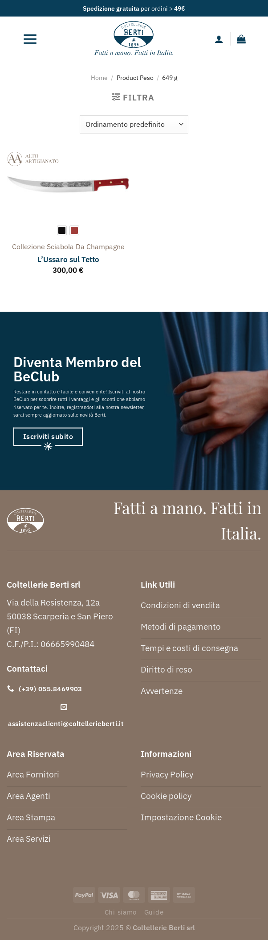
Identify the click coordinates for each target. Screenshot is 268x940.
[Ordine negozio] (134, 124)
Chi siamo (121, 912)
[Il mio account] (219, 39)
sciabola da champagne (86, 246)
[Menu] (30, 39)
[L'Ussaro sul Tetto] (68, 184)
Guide (154, 912)
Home (99, 77)
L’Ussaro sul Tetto (68, 259)
